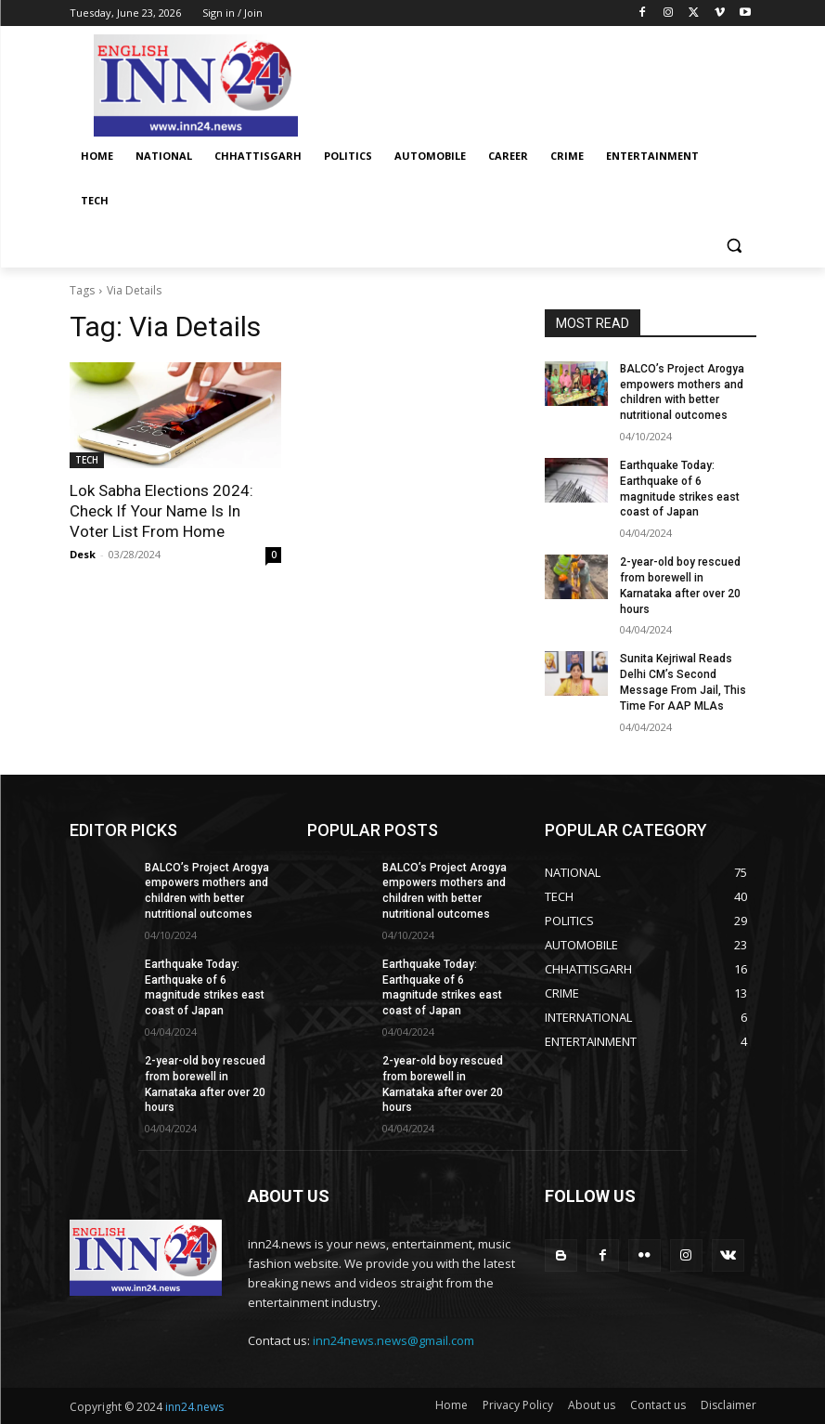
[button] (734, 246)
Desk (83, 554)
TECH (86, 459)
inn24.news (194, 1407)
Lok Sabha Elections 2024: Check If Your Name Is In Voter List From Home (161, 511)
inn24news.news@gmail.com (393, 1340)
